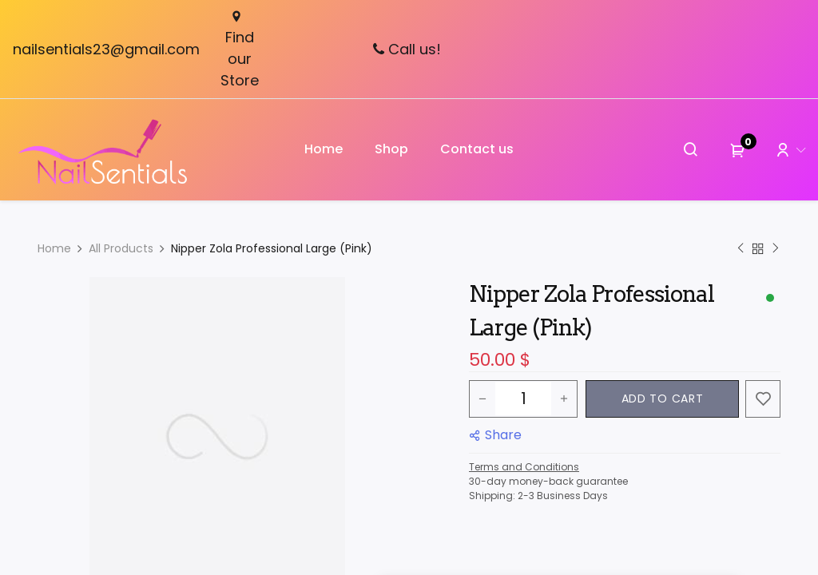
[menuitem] (323, 149)
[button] (662, 399)
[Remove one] (482, 398)
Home (54, 248)
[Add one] (564, 398)
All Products (121, 248)
